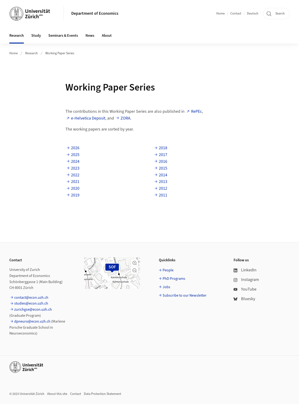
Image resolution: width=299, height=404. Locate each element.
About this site (57, 394)
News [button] (89, 35)
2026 (75, 148)
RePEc (196, 111)
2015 (163, 168)
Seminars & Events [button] (63, 35)
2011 (163, 195)
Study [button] (36, 35)
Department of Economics (94, 13)
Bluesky (244, 299)
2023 (75, 168)
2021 (75, 182)
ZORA (125, 118)
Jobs (166, 287)
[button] (134, 263)
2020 (75, 188)
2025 (75, 155)
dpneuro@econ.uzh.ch (32, 321)
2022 (75, 175)
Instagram (246, 280)
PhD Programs (174, 278)
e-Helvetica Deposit (88, 118)
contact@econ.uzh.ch (31, 297)
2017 (163, 155)
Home (220, 13)
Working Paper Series (59, 53)
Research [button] (16, 35)
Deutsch (252, 13)
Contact (235, 13)
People (168, 270)
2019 (75, 195)
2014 (163, 175)
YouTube (245, 289)
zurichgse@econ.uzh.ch (33, 309)
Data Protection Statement (102, 394)
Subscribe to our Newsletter (184, 295)
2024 (75, 161)
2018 (163, 148)
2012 (163, 188)
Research (31, 53)
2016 (163, 161)
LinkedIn (245, 270)
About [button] (107, 35)
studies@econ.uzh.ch (31, 303)
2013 (163, 182)
